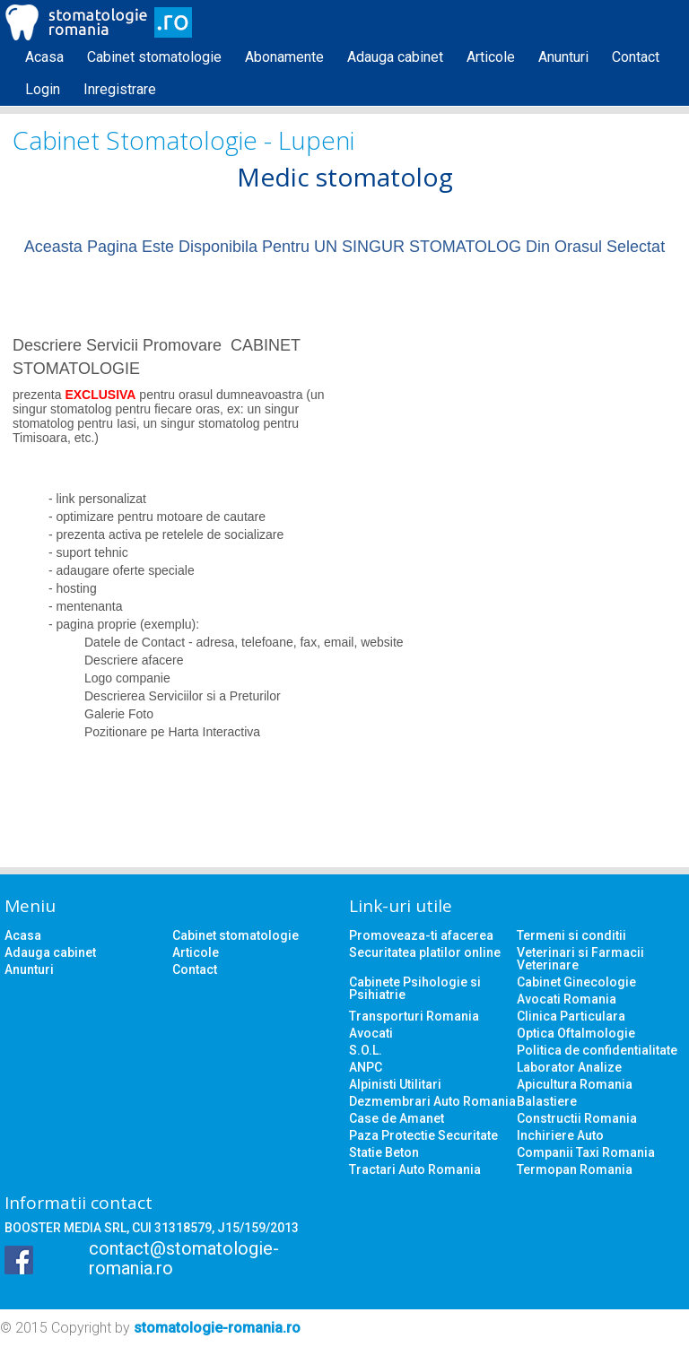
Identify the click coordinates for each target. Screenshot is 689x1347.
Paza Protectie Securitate (423, 1135)
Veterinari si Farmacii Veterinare (580, 958)
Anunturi (563, 56)
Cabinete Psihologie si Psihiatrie (415, 988)
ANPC (365, 1067)
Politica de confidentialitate (597, 1050)
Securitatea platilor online (425, 952)
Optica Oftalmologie (576, 1033)
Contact (635, 56)
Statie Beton (384, 1152)
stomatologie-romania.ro (217, 1327)
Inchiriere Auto (560, 1135)
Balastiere (547, 1101)
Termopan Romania (574, 1169)
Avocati (371, 1033)
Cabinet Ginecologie (576, 982)
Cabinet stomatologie (154, 56)
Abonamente (284, 56)
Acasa (44, 56)
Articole (491, 56)
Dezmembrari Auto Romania (432, 1101)
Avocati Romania (566, 999)
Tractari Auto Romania (415, 1169)
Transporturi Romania (414, 1016)
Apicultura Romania (574, 1084)
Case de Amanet (396, 1118)
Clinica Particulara (571, 1016)
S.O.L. (365, 1050)
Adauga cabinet (395, 56)
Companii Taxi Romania (586, 1152)
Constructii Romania (577, 1118)
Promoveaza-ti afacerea (421, 935)
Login (42, 89)
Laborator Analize (569, 1067)
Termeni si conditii (571, 935)
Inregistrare (119, 89)
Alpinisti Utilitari (395, 1084)
